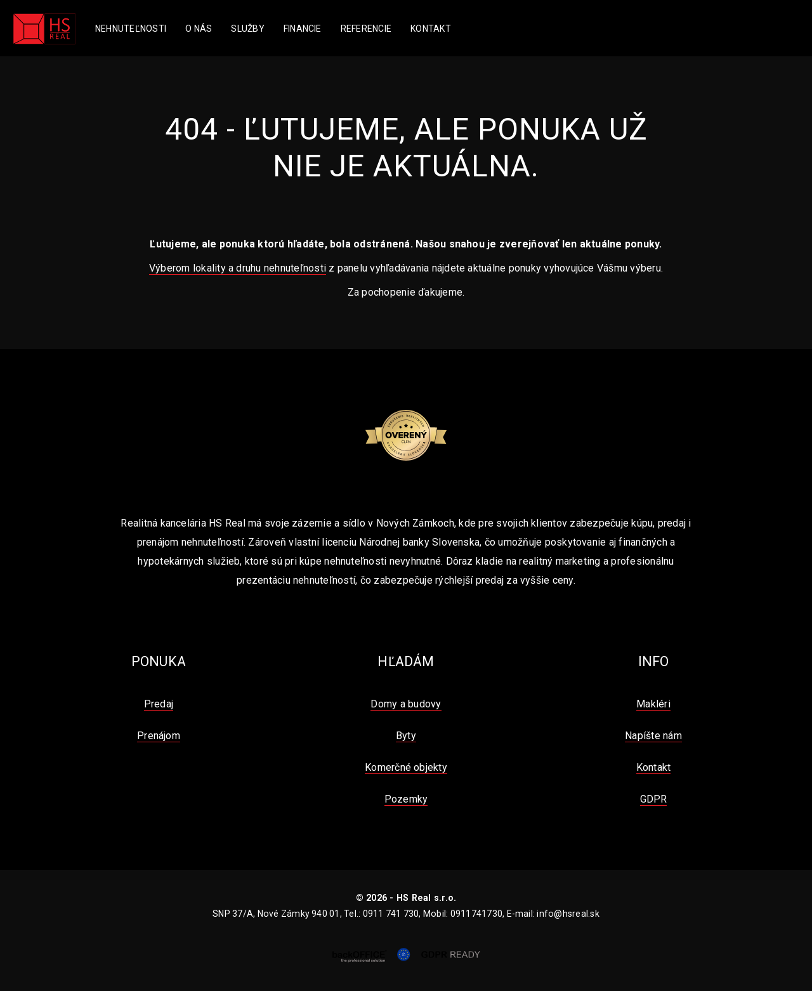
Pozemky (406, 799)
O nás (198, 28)
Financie (303, 28)
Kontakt (430, 28)
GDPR (653, 799)
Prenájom (158, 736)
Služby (247, 28)
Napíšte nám (653, 736)
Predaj (158, 704)
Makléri (653, 704)
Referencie (366, 28)
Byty (406, 736)
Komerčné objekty (406, 767)
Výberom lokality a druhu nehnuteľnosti (237, 268)
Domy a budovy (405, 704)
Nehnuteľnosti (130, 28)
